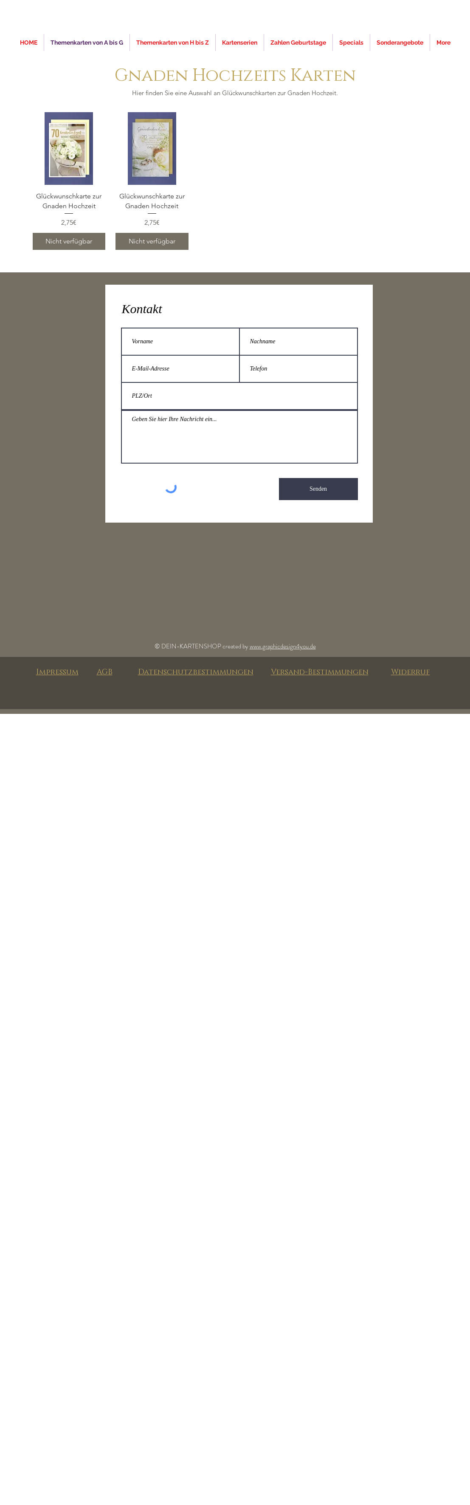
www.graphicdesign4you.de (283, 646)
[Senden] (318, 489)
